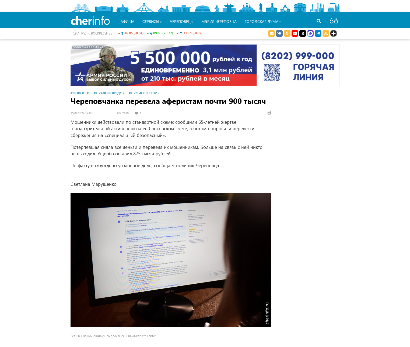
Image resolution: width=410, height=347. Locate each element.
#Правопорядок (109, 93)
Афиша (127, 21)
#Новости (80, 93)
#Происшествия (144, 93)
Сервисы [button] (152, 21)
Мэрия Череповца (219, 21)
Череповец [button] (181, 21)
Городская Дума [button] (263, 21)
